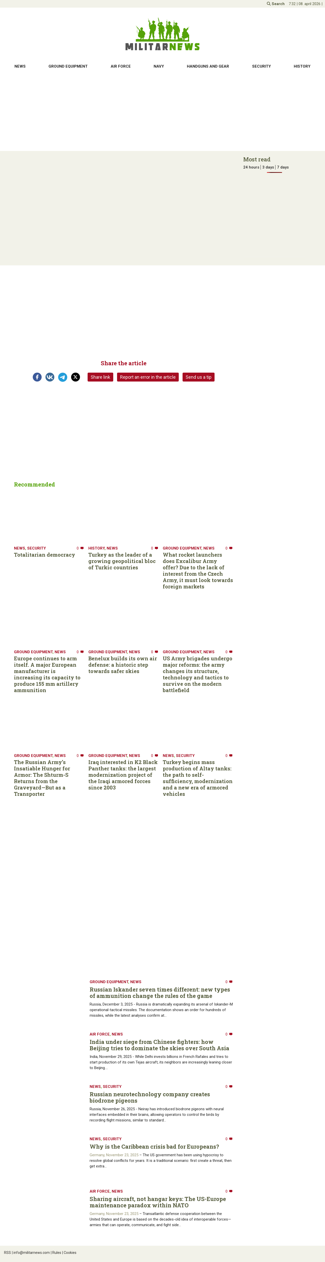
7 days (283, 167)
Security (261, 66)
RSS (7, 1253)
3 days (268, 167)
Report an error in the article (148, 377)
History (302, 66)
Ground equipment (68, 66)
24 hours (251, 167)
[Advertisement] (162, 111)
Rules (56, 1253)
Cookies (69, 1253)
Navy (159, 66)
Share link (100, 377)
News (20, 66)
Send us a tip (199, 377)
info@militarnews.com (31, 1253)
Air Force (121, 66)
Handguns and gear (208, 66)
